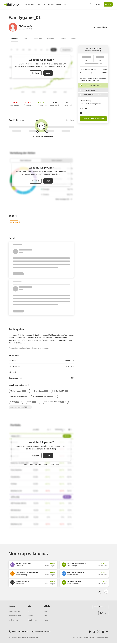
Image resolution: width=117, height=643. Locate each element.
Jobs (45, 616)
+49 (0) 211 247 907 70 (18, 631)
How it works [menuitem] (29, 6)
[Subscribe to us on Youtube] (107, 631)
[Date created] (19, 366)
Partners (46, 620)
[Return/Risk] (71, 105)
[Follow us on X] (98, 631)
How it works (32, 620)
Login (98, 4)
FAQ (29, 611)
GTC (74, 637)
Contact (30, 616)
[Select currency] (103, 613)
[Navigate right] (106, 591)
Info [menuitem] (65, 6)
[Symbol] (15, 360)
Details (70, 120)
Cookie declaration (102, 637)
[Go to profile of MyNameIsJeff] (13, 27)
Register (108, 4)
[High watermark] (21, 378)
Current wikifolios (14, 611)
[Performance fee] (91, 73)
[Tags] (16, 216)
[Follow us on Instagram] (94, 631)
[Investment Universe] (28, 385)
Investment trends (15, 616)
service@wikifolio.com (40, 631)
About (46, 611)
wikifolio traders (14, 620)
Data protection (89, 637)
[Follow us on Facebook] (90, 631)
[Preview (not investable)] (100, 51)
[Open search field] (91, 4)
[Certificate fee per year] (95, 69)
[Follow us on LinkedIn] (103, 631)
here (57, 464)
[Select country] (100, 607)
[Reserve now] (90, 101)
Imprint (79, 637)
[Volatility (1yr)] (58, 105)
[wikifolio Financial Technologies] (11, 4)
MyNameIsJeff (26, 26)
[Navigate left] (100, 591)
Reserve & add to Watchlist (93, 119)
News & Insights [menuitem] (54, 6)
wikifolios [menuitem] (41, 6)
